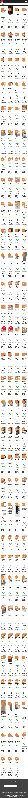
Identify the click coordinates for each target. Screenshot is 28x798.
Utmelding (19, 783)
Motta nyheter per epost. (14, 781)
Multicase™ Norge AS (14, 796)
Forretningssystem (7, 795)
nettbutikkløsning (17, 795)
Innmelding (11, 783)
